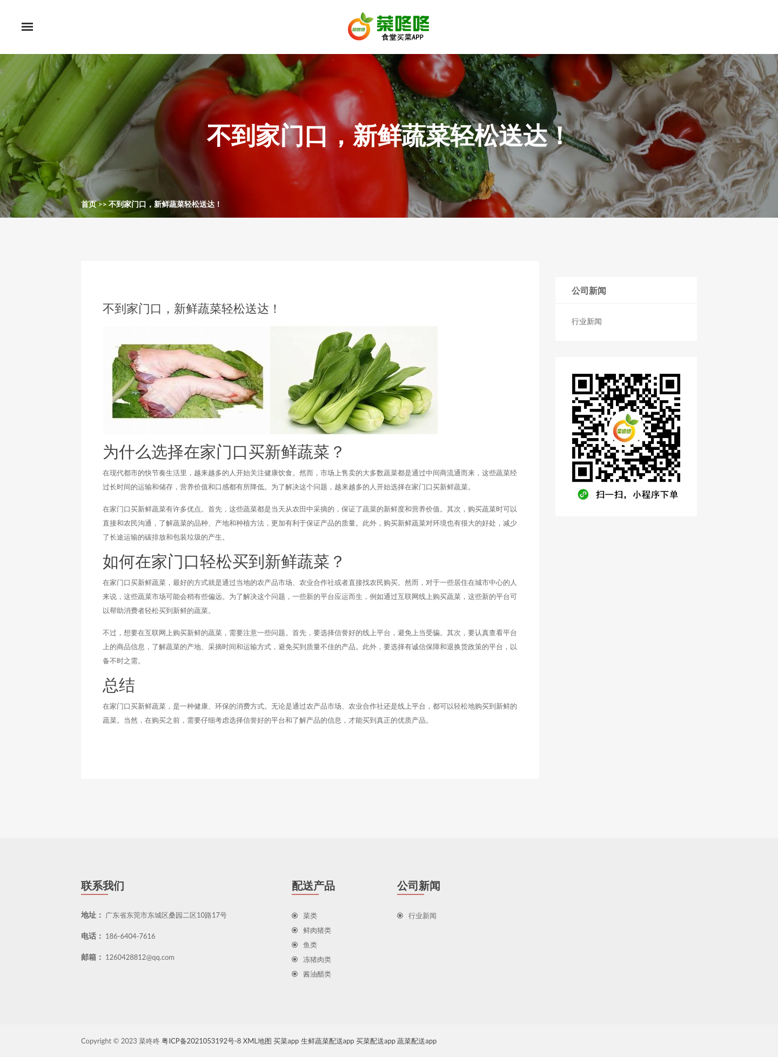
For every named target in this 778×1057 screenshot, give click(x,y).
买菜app (286, 1040)
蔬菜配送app (417, 1040)
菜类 (304, 915)
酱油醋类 (311, 974)
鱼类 (304, 944)
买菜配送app (375, 1040)
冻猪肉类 (311, 959)
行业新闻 (587, 321)
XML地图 (257, 1040)
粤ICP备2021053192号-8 (201, 1040)
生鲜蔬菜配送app (327, 1040)
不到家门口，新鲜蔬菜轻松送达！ (165, 203)
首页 (88, 203)
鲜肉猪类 (311, 930)
